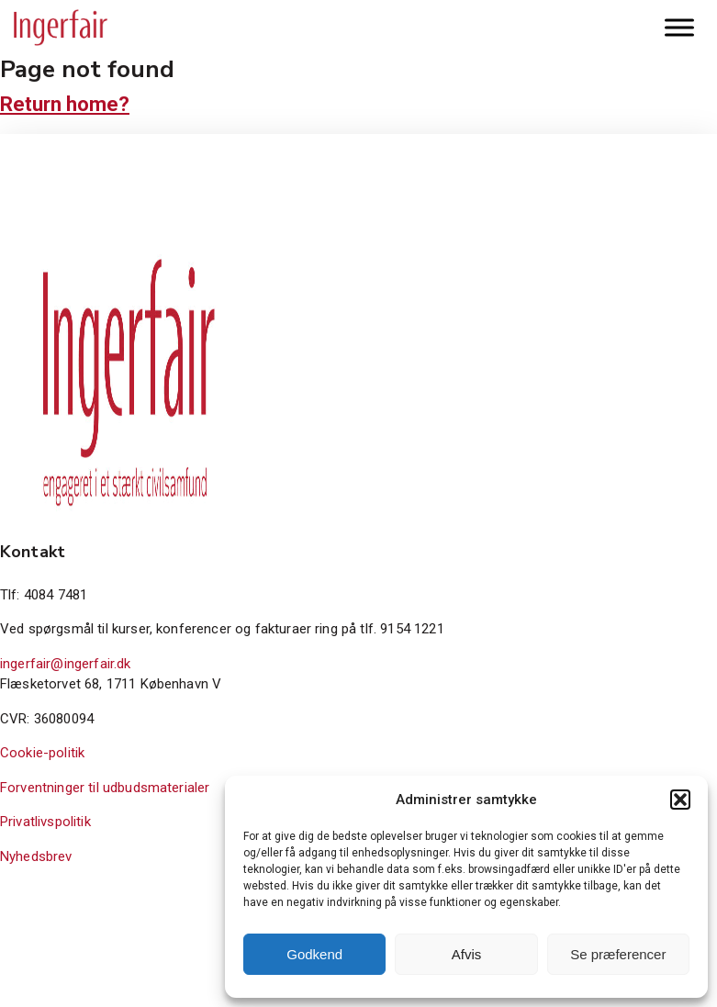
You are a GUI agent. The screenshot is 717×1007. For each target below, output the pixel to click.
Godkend (314, 954)
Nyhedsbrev (36, 856)
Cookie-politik (42, 752)
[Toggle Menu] (679, 27)
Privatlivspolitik (45, 821)
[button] (680, 799)
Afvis (467, 954)
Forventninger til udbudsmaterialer (104, 787)
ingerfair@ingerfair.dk (65, 663)
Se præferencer (618, 954)
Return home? (64, 104)
